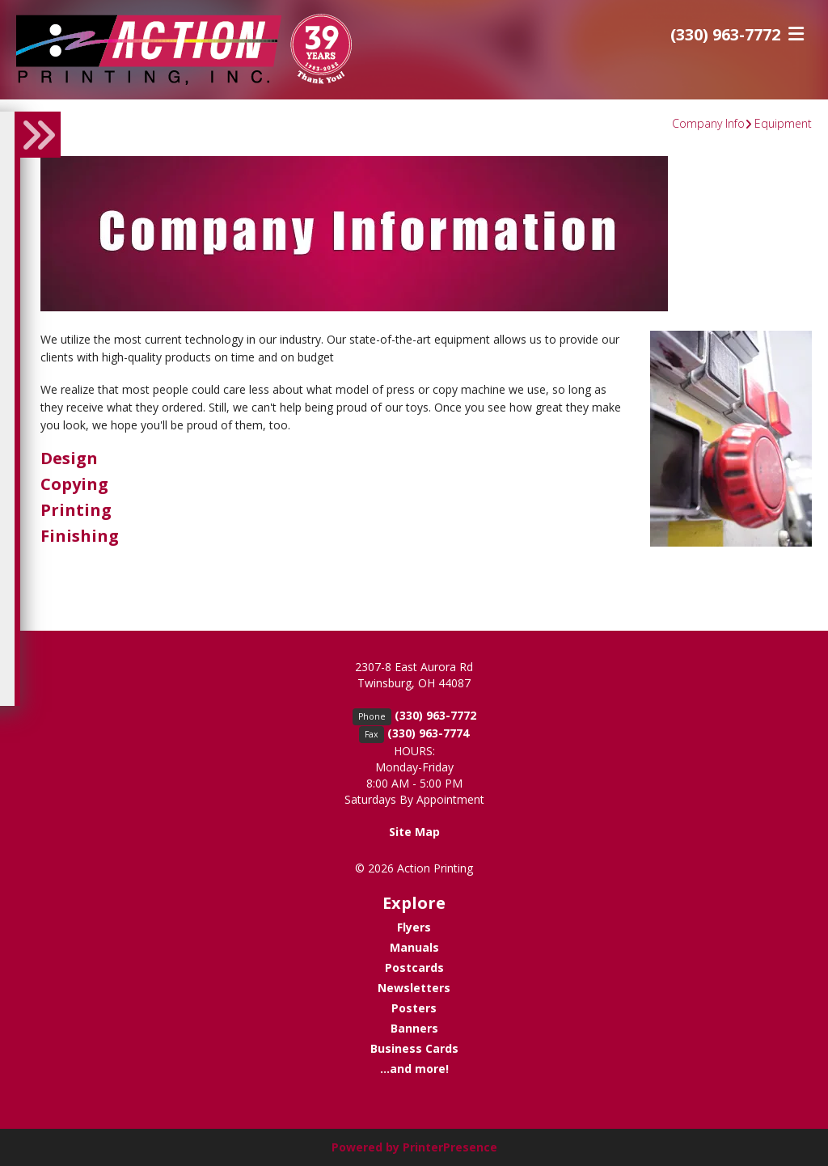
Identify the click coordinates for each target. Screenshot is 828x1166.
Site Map (414, 831)
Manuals (414, 947)
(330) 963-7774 (428, 733)
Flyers (414, 927)
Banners (414, 1028)
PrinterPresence (450, 1147)
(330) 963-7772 (725, 34)
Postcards (414, 967)
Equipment (783, 123)
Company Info (708, 123)
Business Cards (414, 1048)
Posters (414, 1008)
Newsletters (414, 987)
